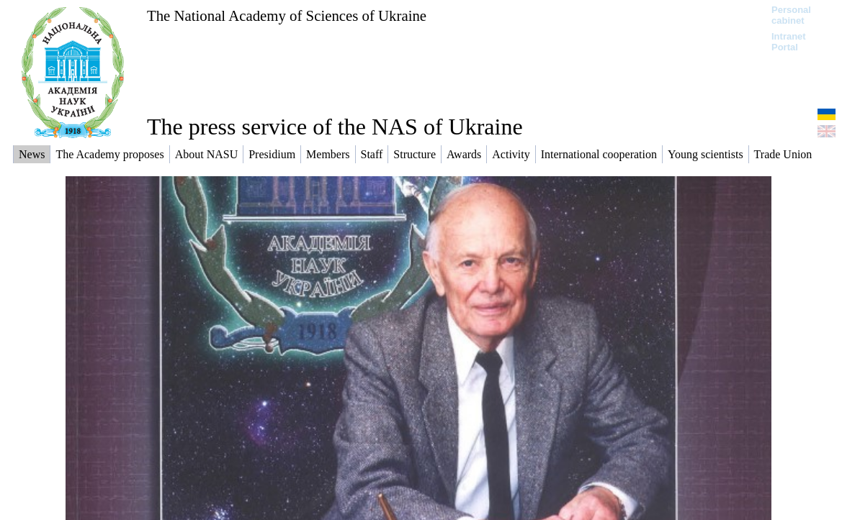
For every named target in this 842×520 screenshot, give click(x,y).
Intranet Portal (788, 42)
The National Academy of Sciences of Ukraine (286, 15)
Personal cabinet (791, 15)
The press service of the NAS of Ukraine (335, 127)
